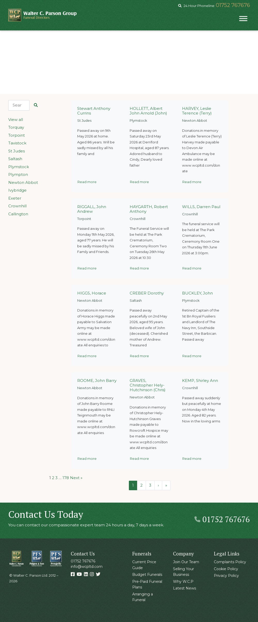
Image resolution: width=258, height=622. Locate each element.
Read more (87, 182)
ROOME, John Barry (96, 380)
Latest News (184, 588)
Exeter (14, 198)
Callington (18, 213)
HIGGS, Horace (91, 293)
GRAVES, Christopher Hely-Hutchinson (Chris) (148, 385)
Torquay (16, 127)
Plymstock (18, 166)
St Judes (16, 151)
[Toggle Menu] (243, 18)
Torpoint (16, 135)
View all (15, 119)
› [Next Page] (158, 485)
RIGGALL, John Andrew (91, 209)
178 (65, 477)
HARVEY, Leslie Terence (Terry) (197, 111)
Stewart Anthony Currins (93, 111)
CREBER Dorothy (147, 293)
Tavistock (17, 143)
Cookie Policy (226, 569)
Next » (76, 477)
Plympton (18, 174)
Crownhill (17, 205)
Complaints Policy (230, 562)
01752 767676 (233, 5)
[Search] (19, 105)
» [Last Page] (166, 485)
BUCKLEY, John (197, 293)
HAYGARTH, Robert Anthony (149, 209)
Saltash (15, 158)
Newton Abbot (23, 182)
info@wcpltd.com (87, 566)
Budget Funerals (147, 574)
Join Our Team (186, 562)
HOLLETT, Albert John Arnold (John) (148, 111)
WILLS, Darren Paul (201, 206)
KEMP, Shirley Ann (200, 380)
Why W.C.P (183, 581)
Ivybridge (17, 190)
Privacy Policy (226, 575)
